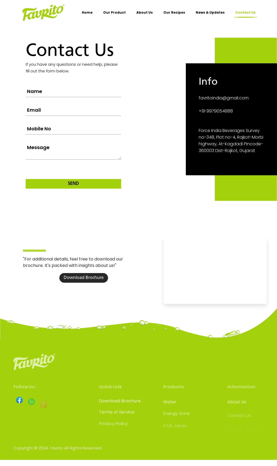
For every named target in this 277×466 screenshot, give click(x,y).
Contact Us (245, 12)
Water (169, 409)
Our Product (114, 12)
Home (87, 12)
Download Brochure (84, 297)
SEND (73, 184)
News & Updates (210, 12)
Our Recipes (174, 12)
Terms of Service (116, 419)
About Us (144, 12)
